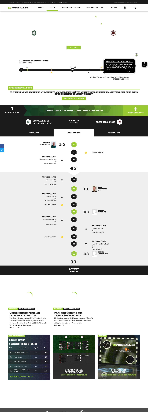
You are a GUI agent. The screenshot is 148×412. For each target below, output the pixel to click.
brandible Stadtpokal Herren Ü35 (74, 17)
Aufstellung (114, 133)
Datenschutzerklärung (21, 407)
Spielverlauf (74, 133)
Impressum (11, 407)
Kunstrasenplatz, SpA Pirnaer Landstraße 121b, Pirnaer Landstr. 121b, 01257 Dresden (74, 24)
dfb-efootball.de (26, 2)
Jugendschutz (45, 407)
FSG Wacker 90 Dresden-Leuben (34, 43)
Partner (49, 2)
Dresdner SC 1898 (113, 42)
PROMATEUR (11, 2)
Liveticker (74, 47)
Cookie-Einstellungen (68, 407)
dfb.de (18, 2)
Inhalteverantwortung (56, 407)
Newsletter (65, 2)
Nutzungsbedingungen (34, 407)
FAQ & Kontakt (57, 2)
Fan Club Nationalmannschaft (38, 2)
